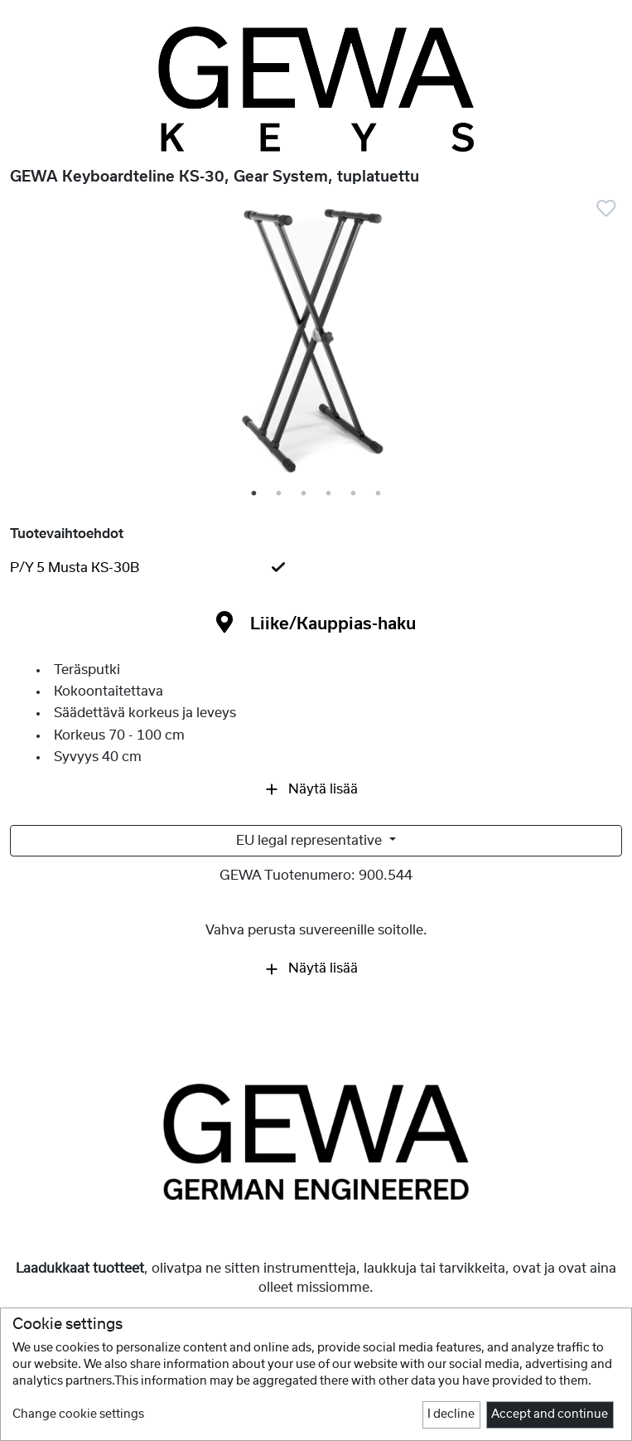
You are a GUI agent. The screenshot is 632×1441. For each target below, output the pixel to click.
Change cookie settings (78, 1414)
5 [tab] (354, 494)
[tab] (316, 568)
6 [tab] (379, 494)
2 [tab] (280, 494)
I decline (451, 1414)
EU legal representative (310, 840)
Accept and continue (549, 1414)
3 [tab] (305, 494)
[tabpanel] (316, 344)
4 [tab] (330, 494)
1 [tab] (255, 494)
